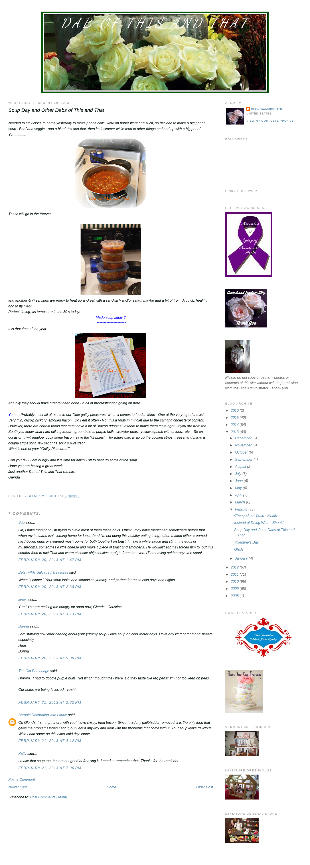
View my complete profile (270, 120)
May (239, 488)
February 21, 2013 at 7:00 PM (49, 768)
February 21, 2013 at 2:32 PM (49, 702)
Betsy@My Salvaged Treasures (43, 572)
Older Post (204, 787)
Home (111, 787)
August (241, 466)
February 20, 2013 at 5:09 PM (49, 658)
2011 (235, 574)
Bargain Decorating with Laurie (42, 715)
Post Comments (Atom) (48, 797)
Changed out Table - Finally (256, 515)
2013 (235, 432)
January (242, 558)
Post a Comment (21, 779)
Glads (238, 549)
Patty (22, 753)
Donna (23, 626)
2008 (235, 596)
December (243, 438)
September (244, 459)
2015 (235, 417)
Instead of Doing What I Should (258, 523)
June (239, 481)
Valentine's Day (246, 542)
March (240, 502)
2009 (235, 589)
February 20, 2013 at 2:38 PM (49, 587)
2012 (235, 567)
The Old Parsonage (33, 671)
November (243, 445)
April (239, 495)
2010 (235, 581)
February (242, 509)
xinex (22, 599)
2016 (235, 410)
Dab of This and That (155, 23)
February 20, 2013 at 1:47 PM (49, 560)
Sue (21, 522)
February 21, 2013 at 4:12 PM (49, 741)
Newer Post (17, 787)
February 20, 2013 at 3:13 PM (49, 614)
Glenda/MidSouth (266, 109)
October (242, 452)
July (238, 474)
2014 (235, 425)
